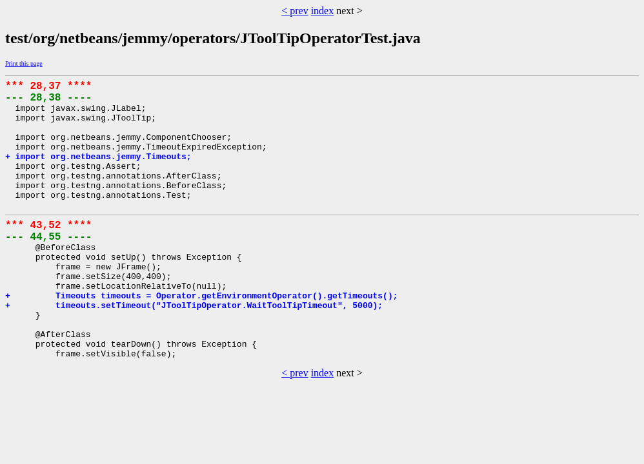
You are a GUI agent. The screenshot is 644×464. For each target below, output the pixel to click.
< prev (294, 10)
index (322, 10)
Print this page (24, 63)
